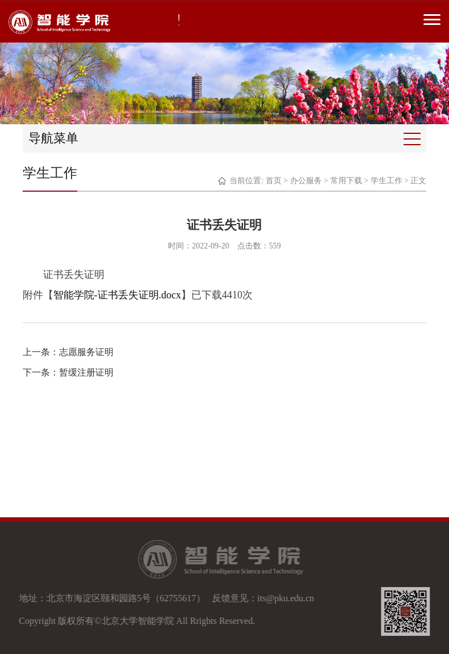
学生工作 (386, 180)
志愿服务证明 (86, 352)
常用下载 (346, 180)
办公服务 (306, 180)
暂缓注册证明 (86, 372)
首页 (274, 180)
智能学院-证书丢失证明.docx (117, 295)
